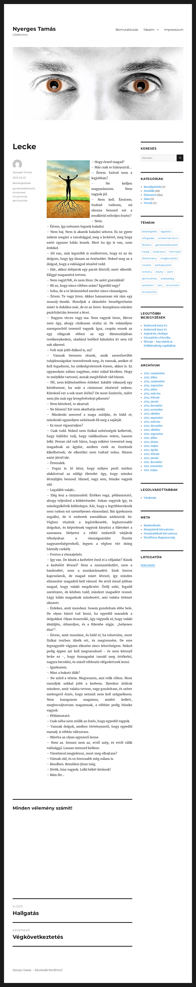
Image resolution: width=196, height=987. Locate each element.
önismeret (19, 192)
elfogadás (148, 238)
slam (170, 271)
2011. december (153, 462)
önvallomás (20, 196)
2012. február (152, 454)
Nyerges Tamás (34, 29)
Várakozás (150, 497)
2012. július (150, 438)
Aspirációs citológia (156, 333)
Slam (147, 199)
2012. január (151, 458)
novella (146, 265)
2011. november (153, 466)
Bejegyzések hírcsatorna (159, 529)
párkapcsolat (163, 265)
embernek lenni (168, 238)
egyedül (166, 231)
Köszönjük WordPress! (49, 970)
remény (147, 271)
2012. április (151, 450)
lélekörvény (149, 258)
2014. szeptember (154, 381)
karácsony (159, 251)
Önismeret (150, 195)
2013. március (152, 421)
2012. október (152, 429)
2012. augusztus (153, 434)
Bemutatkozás (127, 29)
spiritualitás (20, 200)
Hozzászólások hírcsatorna (160, 533)
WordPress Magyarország (159, 537)
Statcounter (148, 565)
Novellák (149, 191)
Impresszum (173, 29)
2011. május (151, 470)
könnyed (174, 251)
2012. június (151, 442)
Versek (148, 203)
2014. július (150, 389)
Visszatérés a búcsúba (157, 337)
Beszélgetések (22, 183)
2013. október (152, 413)
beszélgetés (149, 231)
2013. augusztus (153, 417)
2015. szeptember (154, 373)
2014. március (152, 393)
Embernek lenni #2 (155, 325)
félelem (147, 244)
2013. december (153, 405)
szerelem (148, 285)
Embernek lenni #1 (155, 329)
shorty (159, 271)
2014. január (151, 401)
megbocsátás (168, 258)
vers (159, 285)
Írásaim (149, 29)
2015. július (150, 377)
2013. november (153, 409)
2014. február (152, 397)
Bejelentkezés (152, 525)
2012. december (153, 425)
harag (145, 251)
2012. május (151, 446)
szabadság (167, 278)
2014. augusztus (153, 385)
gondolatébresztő (24, 188)
